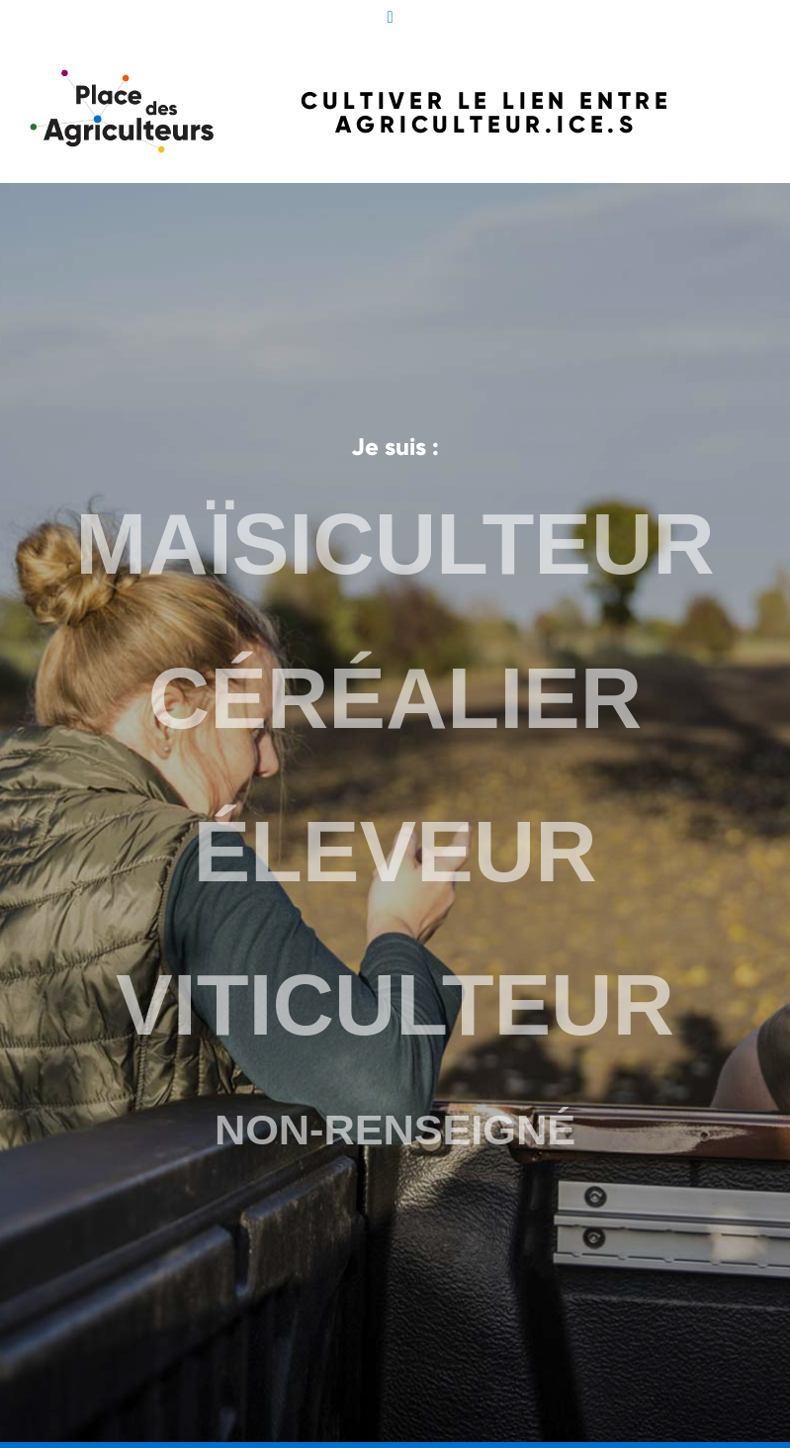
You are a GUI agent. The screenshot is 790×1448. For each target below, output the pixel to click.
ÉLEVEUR (395, 852)
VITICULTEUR (395, 1002)
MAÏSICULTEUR (395, 551)
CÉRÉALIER (395, 702)
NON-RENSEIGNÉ (394, 1124)
